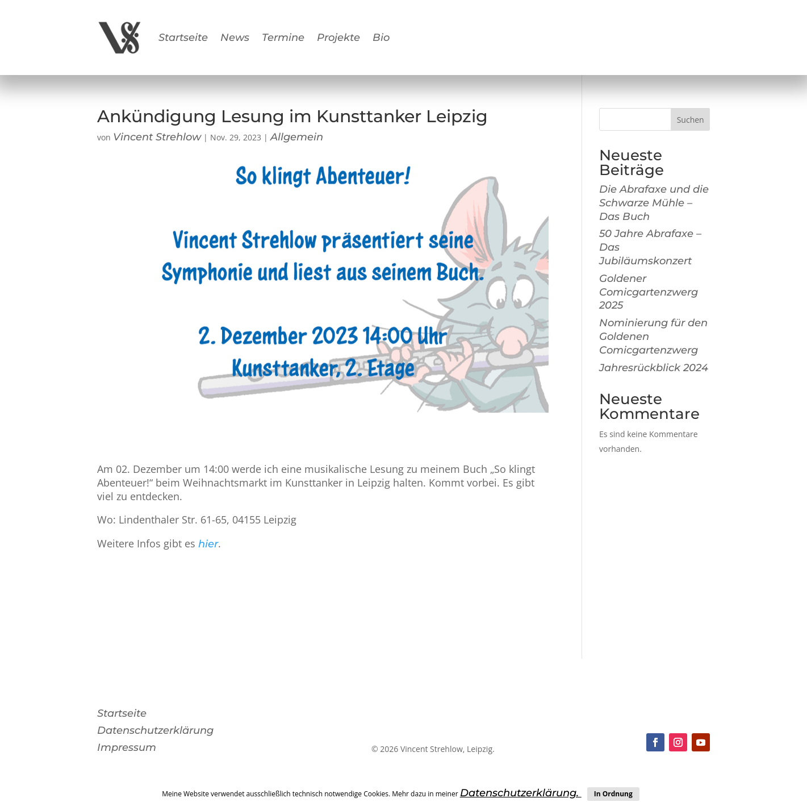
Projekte (338, 37)
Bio (381, 37)
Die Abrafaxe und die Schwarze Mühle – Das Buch (654, 203)
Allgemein (296, 137)
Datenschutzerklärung (155, 731)
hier (208, 544)
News (234, 37)
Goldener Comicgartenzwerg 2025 (648, 292)
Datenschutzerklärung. (521, 793)
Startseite (183, 37)
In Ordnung (613, 794)
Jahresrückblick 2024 (653, 367)
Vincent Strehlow (157, 137)
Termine (283, 37)
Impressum (126, 748)
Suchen (690, 119)
